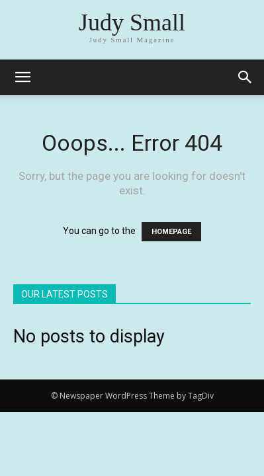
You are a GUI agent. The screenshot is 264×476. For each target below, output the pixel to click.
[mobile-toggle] (22, 77)
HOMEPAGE (171, 231)
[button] (245, 77)
